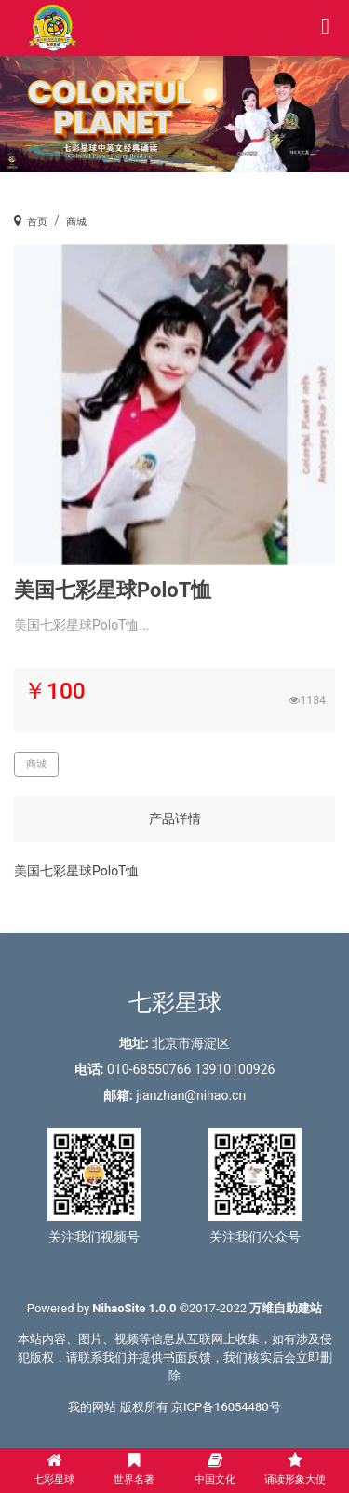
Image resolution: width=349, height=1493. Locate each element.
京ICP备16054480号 (226, 1407)
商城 (76, 222)
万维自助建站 (285, 1308)
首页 (37, 222)
